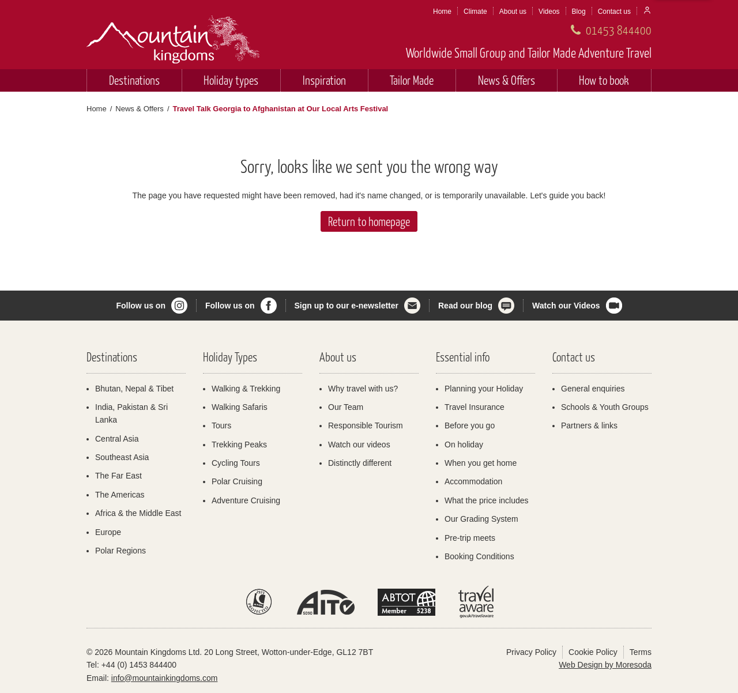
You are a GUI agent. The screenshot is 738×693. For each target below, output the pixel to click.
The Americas (120, 494)
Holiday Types (230, 356)
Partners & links (589, 425)
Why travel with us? (363, 388)
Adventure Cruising (246, 500)
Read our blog (465, 305)
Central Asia (116, 438)
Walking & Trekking (246, 388)
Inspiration (324, 80)
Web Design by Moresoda (605, 664)
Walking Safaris (240, 407)
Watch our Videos (566, 305)
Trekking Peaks (239, 444)
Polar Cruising (237, 481)
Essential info (463, 356)
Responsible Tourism (365, 425)
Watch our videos (359, 444)
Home (442, 11)
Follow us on (140, 305)
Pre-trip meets (470, 538)
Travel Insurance (474, 407)
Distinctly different (359, 463)
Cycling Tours (236, 463)
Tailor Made (412, 80)
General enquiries (593, 388)
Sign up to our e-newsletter (346, 305)
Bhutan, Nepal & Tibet (134, 388)
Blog (579, 11)
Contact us (614, 11)
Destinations (134, 80)
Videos (549, 11)
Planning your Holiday (484, 388)
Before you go (470, 425)
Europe (108, 532)
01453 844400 (619, 29)
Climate (475, 11)
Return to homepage (369, 221)
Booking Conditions (479, 556)
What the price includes (487, 500)
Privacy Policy (531, 652)
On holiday (464, 444)
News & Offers (506, 80)
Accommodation (473, 481)
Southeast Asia (122, 457)
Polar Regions (120, 550)
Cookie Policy (592, 652)
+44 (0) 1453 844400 (138, 664)
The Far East (118, 475)
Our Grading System (481, 518)
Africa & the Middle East (138, 513)
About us (512, 11)
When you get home (481, 463)
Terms (641, 652)
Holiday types (231, 80)
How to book (604, 80)
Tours (221, 425)
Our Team (345, 407)
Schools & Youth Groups (605, 407)
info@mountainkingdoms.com (164, 678)
